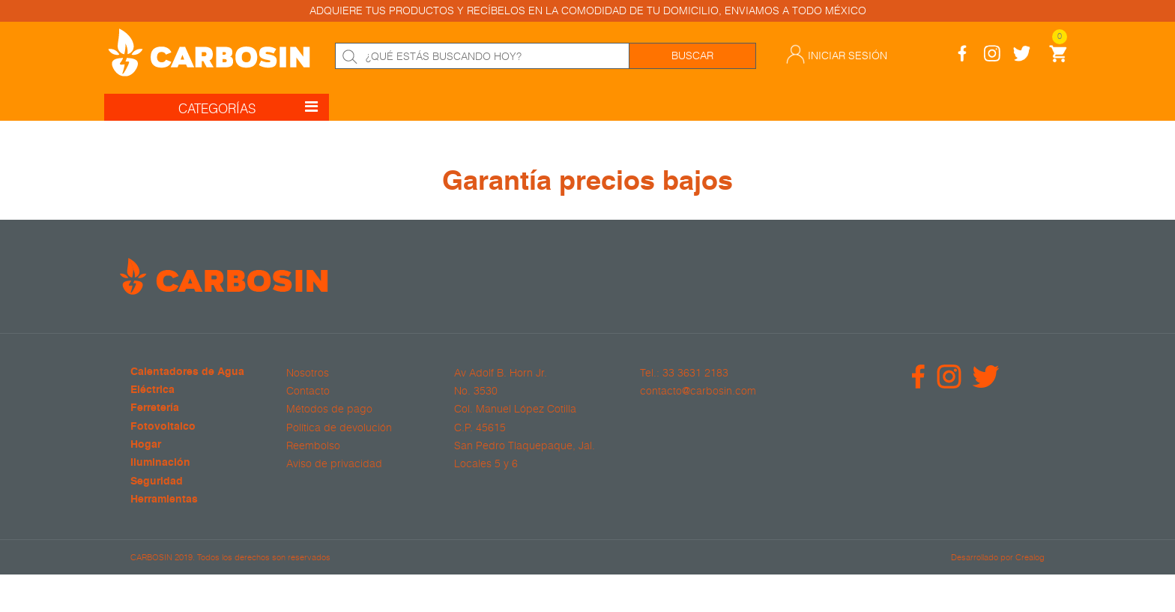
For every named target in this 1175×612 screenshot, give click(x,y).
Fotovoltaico (163, 427)
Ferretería (154, 408)
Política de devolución (339, 428)
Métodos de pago (329, 409)
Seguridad (156, 482)
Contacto (308, 391)
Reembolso (313, 446)
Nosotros (307, 373)
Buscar (692, 56)
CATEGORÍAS (248, 107)
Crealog (1030, 557)
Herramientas (164, 500)
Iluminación (160, 463)
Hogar (145, 445)
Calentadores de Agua (187, 372)
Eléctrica (152, 390)
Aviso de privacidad (334, 464)
